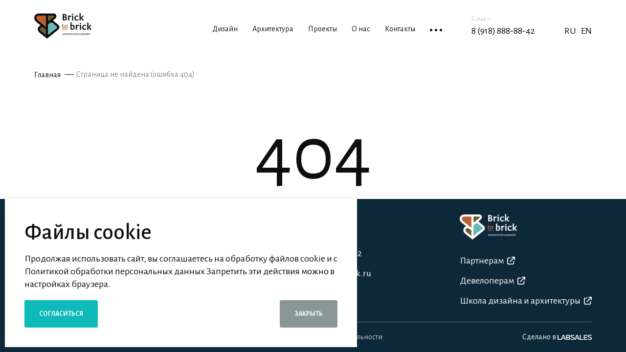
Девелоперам (492, 281)
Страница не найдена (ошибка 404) (135, 74)
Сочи (481, 19)
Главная (47, 75)
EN (586, 31)
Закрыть (308, 313)
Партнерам (487, 260)
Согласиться (61, 313)
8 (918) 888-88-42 (503, 31)
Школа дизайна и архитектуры (526, 301)
